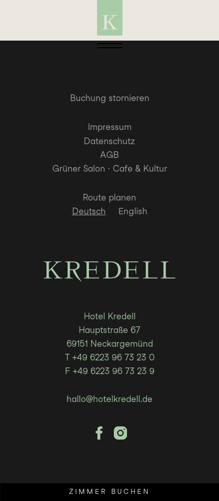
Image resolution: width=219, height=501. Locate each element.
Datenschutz (109, 141)
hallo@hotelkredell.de (109, 399)
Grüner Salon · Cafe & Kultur (109, 168)
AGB (109, 155)
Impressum (110, 127)
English (132, 211)
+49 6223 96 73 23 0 (113, 357)
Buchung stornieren (109, 98)
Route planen (109, 197)
